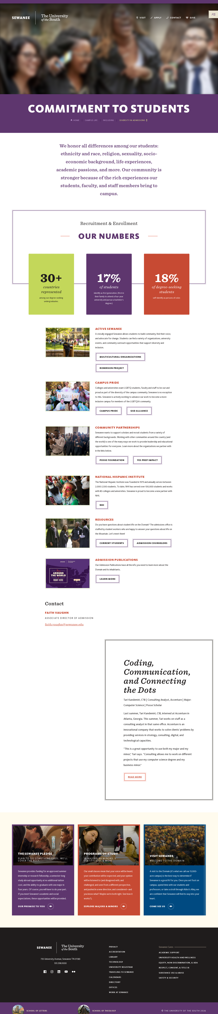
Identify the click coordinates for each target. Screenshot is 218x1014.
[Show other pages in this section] (133, 120)
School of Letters (36, 1011)
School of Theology (104, 1011)
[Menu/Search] (213, 14)
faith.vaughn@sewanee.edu (64, 624)
